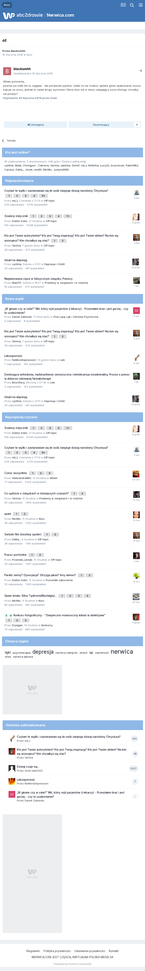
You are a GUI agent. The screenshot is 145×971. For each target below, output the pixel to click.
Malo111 (16, 282)
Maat (18, 165)
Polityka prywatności (57, 951)
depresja (43, 652)
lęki (8, 652)
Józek (29, 169)
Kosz (29, 54)
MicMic (47, 169)
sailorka (65, 165)
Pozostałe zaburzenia (59, 580)
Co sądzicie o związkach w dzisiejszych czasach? (37, 493)
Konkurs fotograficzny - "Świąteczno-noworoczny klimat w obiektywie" (59, 615)
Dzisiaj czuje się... (28, 766)
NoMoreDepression (24, 359)
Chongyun (29, 165)
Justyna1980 (61, 169)
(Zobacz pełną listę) (73, 161)
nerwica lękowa (23, 656)
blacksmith (18, 50)
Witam (54, 478)
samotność (102, 652)
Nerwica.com (60, 15)
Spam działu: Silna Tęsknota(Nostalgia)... (31, 595)
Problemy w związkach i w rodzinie (66, 282)
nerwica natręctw (67, 652)
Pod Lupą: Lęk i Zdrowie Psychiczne (76, 316)
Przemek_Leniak (22, 559)
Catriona (43, 165)
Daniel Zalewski (22, 316)
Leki (62, 359)
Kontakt (114, 951)
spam (8, 513)
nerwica (122, 651)
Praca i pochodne (15, 554)
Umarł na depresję (15, 260)
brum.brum (117, 165)
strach (83, 652)
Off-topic (49, 200)
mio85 (38, 169)
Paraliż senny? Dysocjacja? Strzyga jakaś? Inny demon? (40, 575)
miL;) (84, 165)
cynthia (8, 165)
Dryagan (17, 625)
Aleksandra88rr (21, 478)
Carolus (9, 169)
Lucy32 (104, 165)
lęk (91, 652)
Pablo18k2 (132, 165)
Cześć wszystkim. (16, 473)
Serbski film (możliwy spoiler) (23, 534)
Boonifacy (18, 382)
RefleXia (93, 165)
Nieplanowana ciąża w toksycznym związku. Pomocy (38, 278)
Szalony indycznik (16, 216)
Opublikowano (33, 73)
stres (8, 656)
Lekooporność (13, 355)
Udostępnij (36, 125)
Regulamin (33, 951)
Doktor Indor (19, 221)
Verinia (54, 165)
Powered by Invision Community (72, 963)
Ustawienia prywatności (89, 951)
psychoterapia (22, 652)
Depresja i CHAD (54, 264)
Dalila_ (20, 169)
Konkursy (47, 625)
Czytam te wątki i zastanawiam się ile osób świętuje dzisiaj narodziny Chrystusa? (56, 190)
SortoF (76, 165)
